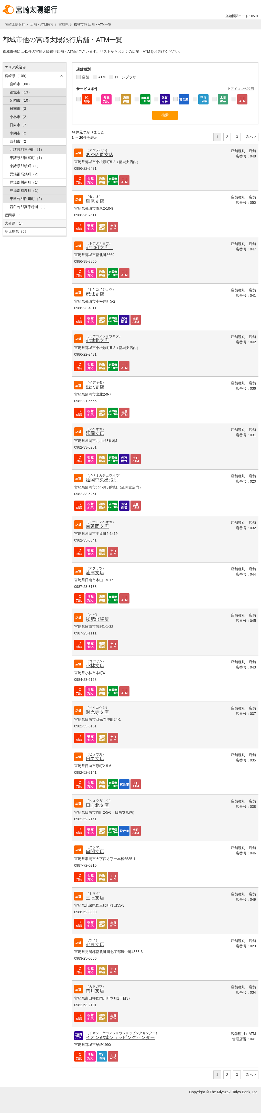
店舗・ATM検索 (41, 24)
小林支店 (95, 665)
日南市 (20, 109)
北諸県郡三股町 (27, 149)
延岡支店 (95, 433)
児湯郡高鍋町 (25, 174)
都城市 (21, 92)
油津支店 (95, 572)
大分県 (15, 223)
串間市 (20, 133)
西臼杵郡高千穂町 (29, 207)
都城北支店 (97, 340)
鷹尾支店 (95, 201)
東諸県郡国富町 (27, 158)
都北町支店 (99, 247)
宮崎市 (21, 84)
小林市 (20, 117)
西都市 (20, 141)
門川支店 (95, 990)
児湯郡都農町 (25, 190)
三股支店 (95, 897)
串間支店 (95, 851)
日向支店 (95, 758)
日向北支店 (97, 805)
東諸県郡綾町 (25, 166)
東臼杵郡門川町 (27, 199)
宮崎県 (64, 24)
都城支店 (95, 294)
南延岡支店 (97, 526)
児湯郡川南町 (25, 182)
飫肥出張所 (97, 619)
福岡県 (15, 215)
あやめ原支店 (99, 154)
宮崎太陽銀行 (15, 24)
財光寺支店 (97, 712)
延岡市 (21, 100)
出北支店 (95, 387)
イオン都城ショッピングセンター (120, 1037)
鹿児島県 (16, 231)
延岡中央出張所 (102, 479)
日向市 (20, 125)
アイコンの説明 (242, 89)
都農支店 (95, 944)
